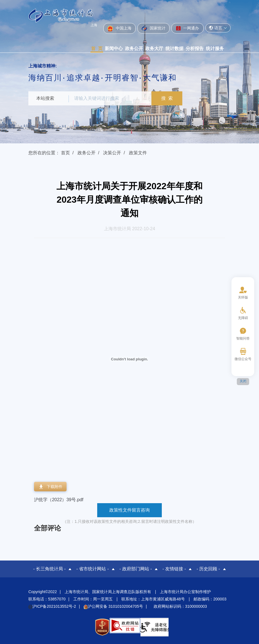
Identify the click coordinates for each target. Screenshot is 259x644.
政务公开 (134, 48)
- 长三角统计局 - (49, 568)
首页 (65, 152)
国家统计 (153, 28)
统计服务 (215, 48)
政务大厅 (154, 48)
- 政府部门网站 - (135, 568)
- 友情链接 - (174, 568)
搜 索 (167, 98)
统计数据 (174, 48)
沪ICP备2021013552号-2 (52, 606)
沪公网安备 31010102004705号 (113, 606)
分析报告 (195, 48)
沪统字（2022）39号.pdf (58, 499)
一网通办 (187, 28)
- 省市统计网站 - (92, 568)
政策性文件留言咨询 (129, 510)
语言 (218, 28)
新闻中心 (114, 48)
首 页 (97, 48)
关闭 (243, 381)
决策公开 (112, 152)
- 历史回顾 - (208, 568)
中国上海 (119, 28)
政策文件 (138, 152)
